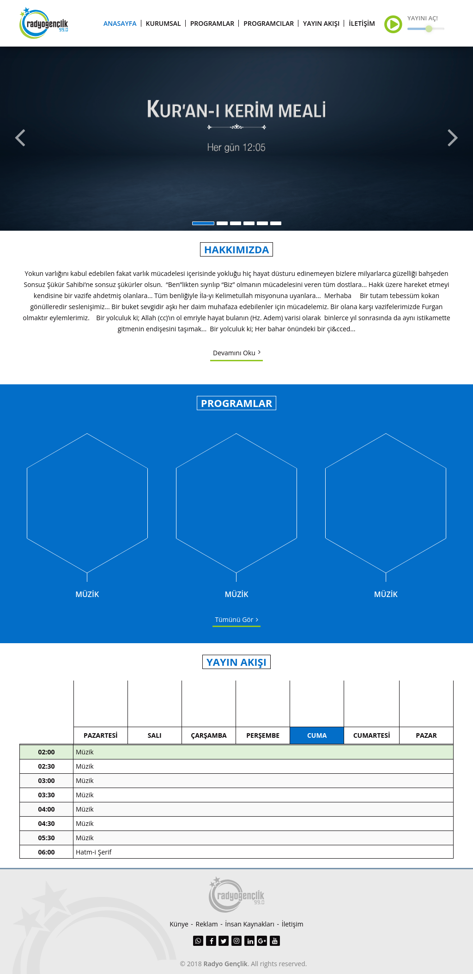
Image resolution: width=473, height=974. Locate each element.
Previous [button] (19, 138)
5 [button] (262, 223)
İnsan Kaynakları (249, 924)
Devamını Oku (234, 352)
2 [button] (222, 223)
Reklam (207, 924)
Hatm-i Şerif (93, 855)
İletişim (292, 924)
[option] (236, 138)
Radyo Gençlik (226, 963)
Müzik (85, 755)
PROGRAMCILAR (268, 23)
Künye (179, 924)
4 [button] (249, 223)
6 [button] (275, 223)
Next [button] (454, 138)
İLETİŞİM (362, 23)
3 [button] (235, 223)
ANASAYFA (119, 23)
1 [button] (203, 223)
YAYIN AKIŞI (321, 23)
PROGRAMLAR (212, 23)
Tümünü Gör (234, 619)
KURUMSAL (163, 23)
